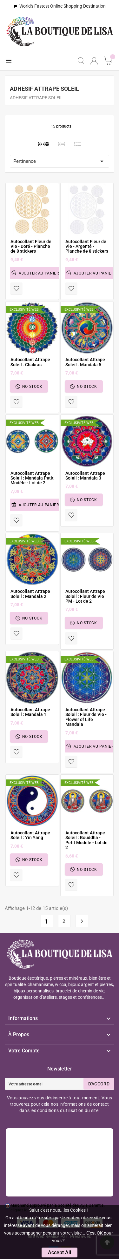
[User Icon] (94, 60)
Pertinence (59, 161)
